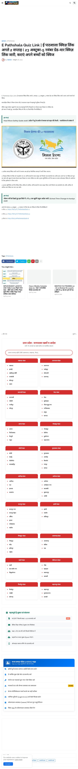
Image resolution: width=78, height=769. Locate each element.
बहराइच (46, 569)
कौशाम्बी (46, 373)
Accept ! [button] (8, 764)
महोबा (10, 552)
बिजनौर (46, 460)
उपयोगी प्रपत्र (42, 760)
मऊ (45, 548)
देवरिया (46, 432)
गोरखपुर (46, 429)
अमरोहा (46, 457)
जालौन (45, 513)
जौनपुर (11, 408)
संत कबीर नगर (13, 569)
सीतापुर (11, 380)
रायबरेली (11, 376)
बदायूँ (10, 457)
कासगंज (11, 492)
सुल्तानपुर (46, 492)
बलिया (45, 544)
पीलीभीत (11, 460)
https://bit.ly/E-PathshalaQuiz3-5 (19, 214)
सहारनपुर (46, 589)
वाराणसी (11, 397)
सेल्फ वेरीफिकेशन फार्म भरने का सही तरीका (20, 691)
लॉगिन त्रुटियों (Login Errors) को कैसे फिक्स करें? (22, 697)
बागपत (46, 416)
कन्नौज (11, 527)
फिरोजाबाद (12, 432)
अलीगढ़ (11, 481)
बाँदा (10, 544)
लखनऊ (11, 365)
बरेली (10, 453)
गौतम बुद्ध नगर (48, 405)
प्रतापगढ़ (46, 376)
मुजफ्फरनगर (47, 593)
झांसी (45, 509)
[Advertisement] (39, 23)
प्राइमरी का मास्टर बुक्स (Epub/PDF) (20, 637)
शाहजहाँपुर (12, 464)
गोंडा (45, 565)
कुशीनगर (46, 436)
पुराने (74, 334)
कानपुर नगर (12, 509)
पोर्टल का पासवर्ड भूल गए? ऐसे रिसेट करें (19, 680)
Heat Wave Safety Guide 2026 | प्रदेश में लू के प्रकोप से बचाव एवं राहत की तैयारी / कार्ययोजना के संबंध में (39, 121)
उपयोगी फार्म (51, 760)
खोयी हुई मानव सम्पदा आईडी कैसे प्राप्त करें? (20, 669)
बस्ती (10, 565)
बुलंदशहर (46, 401)
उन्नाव (10, 384)
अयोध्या (46, 481)
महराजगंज (46, 440)
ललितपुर (46, 516)
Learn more (18, 759)
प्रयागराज (46, 365)
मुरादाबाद (46, 453)
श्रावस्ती (46, 576)
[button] (2, 3)
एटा (10, 485)
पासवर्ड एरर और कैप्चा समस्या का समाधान (39, 686)
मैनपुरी (11, 436)
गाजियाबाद (47, 408)
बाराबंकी (46, 488)
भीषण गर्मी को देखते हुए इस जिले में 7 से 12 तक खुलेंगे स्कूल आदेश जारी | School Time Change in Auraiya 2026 (39, 200)
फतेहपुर (46, 369)
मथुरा (10, 440)
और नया (5, 334)
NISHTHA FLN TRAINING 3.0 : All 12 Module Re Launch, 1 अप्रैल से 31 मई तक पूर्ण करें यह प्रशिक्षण (64, 289)
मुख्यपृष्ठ (4, 41)
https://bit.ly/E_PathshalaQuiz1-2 (19, 209)
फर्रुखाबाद (12, 524)
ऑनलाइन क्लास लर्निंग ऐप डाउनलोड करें (21, 643)
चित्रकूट (11, 541)
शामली (45, 597)
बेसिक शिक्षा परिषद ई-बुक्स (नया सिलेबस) (21, 625)
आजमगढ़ (46, 541)
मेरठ (45, 397)
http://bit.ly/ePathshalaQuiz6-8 (18, 218)
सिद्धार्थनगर (12, 572)
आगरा (10, 429)
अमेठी (45, 496)
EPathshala (11, 41)
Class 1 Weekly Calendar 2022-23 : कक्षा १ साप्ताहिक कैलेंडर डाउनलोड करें (38, 288)
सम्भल (45, 468)
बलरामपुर (46, 572)
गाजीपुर (11, 405)
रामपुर (45, 464)
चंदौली (11, 401)
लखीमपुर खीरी (13, 373)
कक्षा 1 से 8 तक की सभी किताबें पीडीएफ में (21, 631)
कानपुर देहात (12, 513)
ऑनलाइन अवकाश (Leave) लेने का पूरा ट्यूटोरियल (23, 702)
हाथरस (11, 488)
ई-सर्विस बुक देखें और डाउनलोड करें (17, 674)
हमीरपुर (11, 548)
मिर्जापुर (11, 589)
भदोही (10, 593)
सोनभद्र (11, 597)
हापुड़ (45, 412)
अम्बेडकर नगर (47, 485)
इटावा (10, 520)
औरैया (10, 516)
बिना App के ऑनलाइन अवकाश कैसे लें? (19, 708)
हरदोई (10, 369)
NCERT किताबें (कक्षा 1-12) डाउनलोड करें (39, 618)
